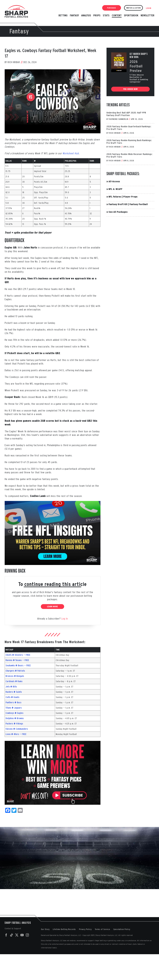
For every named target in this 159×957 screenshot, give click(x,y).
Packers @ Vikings (14, 723)
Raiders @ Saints (14, 692)
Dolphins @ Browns (15, 718)
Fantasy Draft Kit (118, 204)
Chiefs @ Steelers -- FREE (18, 655)
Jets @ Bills (11, 686)
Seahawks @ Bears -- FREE (18, 665)
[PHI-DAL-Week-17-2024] (52, 101)
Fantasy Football (138, 204)
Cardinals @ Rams (14, 681)
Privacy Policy (85, 929)
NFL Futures (115, 196)
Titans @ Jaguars (14, 708)
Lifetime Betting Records (64, 929)
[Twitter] (16, 935)
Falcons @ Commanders (17, 729)
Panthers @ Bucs (13, 702)
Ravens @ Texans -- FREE (17, 660)
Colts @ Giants (12, 697)
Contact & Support (13, 928)
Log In (64, 618)
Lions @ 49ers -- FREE (16, 734)
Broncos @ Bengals (15, 676)
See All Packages (118, 212)
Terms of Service (102, 929)
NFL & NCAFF (115, 189)
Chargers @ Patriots (15, 671)
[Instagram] (27, 935)
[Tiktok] (11, 935)
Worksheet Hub (71, 153)
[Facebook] (6, 935)
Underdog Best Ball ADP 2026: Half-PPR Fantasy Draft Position (126, 114)
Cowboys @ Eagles (14, 713)
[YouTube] (22, 935)
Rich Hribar (14, 62)
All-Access (114, 181)
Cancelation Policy (121, 929)
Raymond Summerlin (118, 119)
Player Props (130, 196)
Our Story (45, 929)
